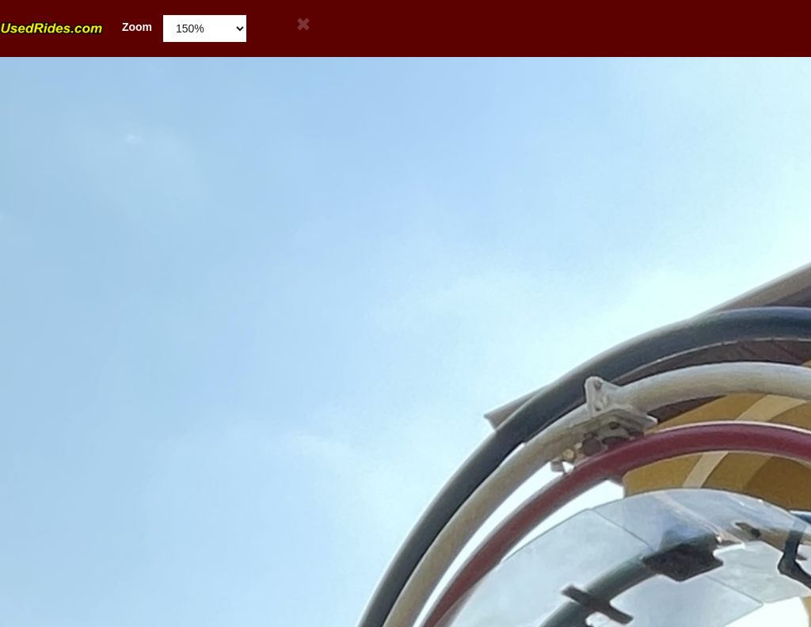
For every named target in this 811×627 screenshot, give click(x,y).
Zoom (76, 27)
